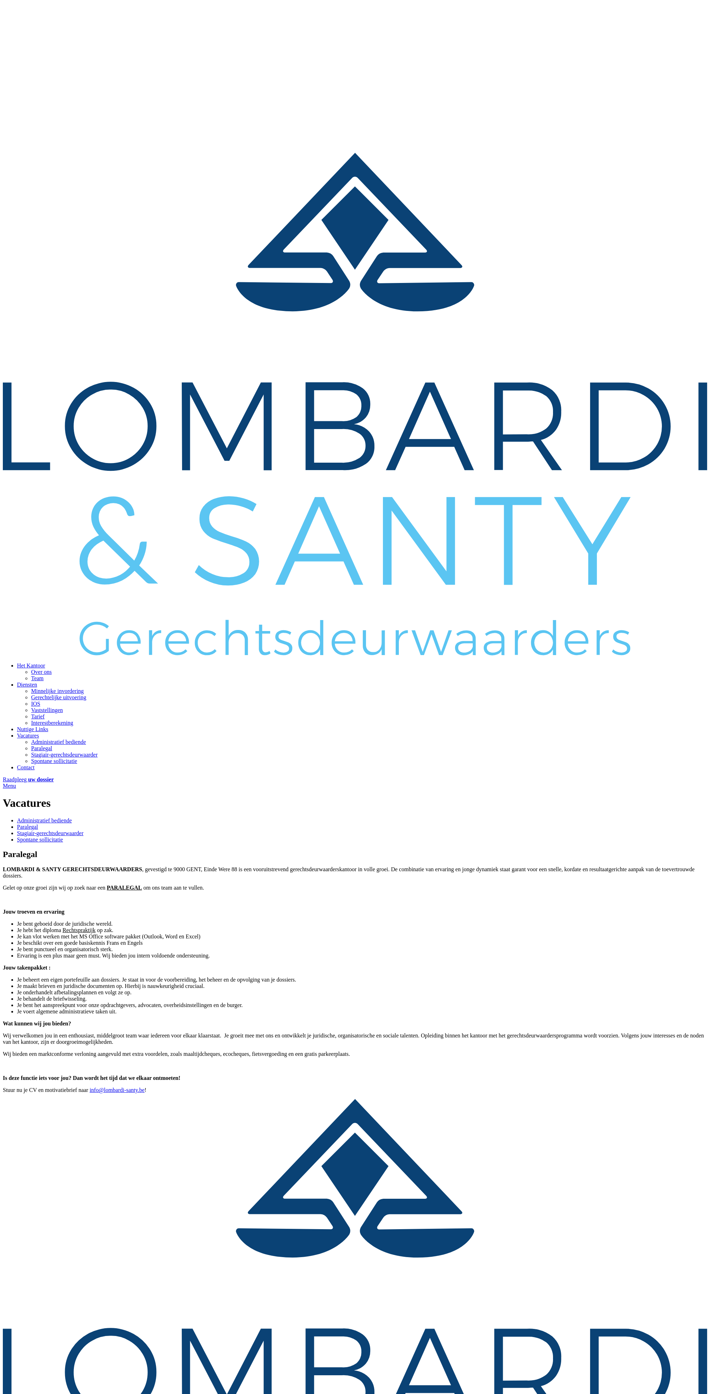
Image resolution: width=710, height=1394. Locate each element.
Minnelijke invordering (57, 691)
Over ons (41, 672)
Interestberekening (52, 723)
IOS (35, 704)
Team (37, 678)
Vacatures (28, 736)
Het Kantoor (31, 666)
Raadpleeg (28, 779)
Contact (26, 767)
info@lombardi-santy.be (116, 1090)
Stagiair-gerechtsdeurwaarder (64, 755)
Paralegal (41, 748)
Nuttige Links (32, 729)
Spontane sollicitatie (54, 761)
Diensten (27, 685)
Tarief (38, 716)
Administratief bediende (58, 742)
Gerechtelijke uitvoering (58, 697)
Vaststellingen (47, 710)
